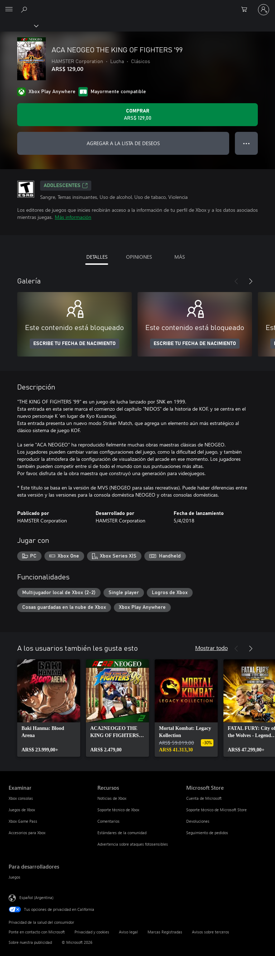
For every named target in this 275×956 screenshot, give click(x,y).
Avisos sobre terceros (210, 931)
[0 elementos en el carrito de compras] (246, 9)
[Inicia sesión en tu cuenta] (263, 9)
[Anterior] (236, 281)
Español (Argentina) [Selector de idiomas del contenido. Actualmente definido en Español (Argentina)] (36, 897)
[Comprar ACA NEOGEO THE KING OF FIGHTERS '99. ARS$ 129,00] (137, 114)
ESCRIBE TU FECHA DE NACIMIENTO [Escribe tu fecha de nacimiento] (74, 343)
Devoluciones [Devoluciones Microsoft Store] (197, 821)
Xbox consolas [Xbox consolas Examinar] (21, 798)
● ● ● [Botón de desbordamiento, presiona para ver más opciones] (246, 143)
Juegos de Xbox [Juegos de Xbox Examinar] (22, 809)
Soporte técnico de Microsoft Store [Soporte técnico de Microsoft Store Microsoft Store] (216, 809)
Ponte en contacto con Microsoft (37, 931)
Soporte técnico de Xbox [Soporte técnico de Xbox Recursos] (118, 809)
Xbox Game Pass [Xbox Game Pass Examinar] (23, 821)
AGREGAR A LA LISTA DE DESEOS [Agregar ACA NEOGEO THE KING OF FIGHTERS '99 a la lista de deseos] (123, 143)
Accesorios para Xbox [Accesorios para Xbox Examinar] (27, 832)
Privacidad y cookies (91, 931)
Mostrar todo (211, 647)
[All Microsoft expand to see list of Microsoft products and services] (9, 9)
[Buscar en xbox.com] (25, 9)
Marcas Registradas (165, 931)
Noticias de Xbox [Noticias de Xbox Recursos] (111, 798)
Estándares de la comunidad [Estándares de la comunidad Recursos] (121, 832)
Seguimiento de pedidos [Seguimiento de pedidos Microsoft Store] (207, 832)
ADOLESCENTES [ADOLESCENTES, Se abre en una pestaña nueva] (66, 185)
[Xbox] (18, 25)
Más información (73, 217)
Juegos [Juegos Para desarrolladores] (14, 877)
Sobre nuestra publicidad (30, 942)
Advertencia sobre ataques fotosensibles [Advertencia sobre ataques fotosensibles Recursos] (132, 844)
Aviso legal (128, 931)
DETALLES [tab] (96, 256)
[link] (48, 708)
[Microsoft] (137, 5)
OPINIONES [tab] (139, 256)
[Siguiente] (250, 281)
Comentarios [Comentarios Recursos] (108, 821)
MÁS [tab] (179, 256)
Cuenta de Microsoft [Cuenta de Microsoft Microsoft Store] (204, 798)
